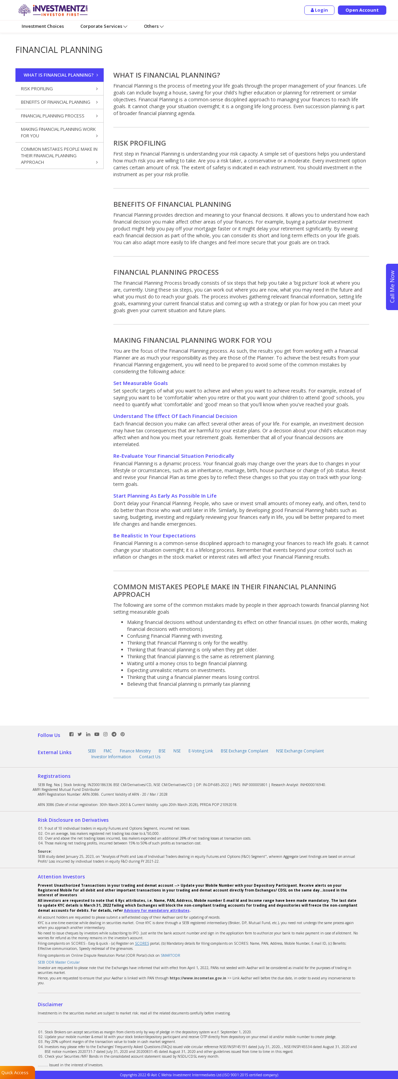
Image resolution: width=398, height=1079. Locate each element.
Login (319, 10)
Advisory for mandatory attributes (157, 910)
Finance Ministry (135, 751)
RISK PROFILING (59, 89)
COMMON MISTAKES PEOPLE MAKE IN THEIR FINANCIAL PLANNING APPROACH (59, 155)
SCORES (142, 943)
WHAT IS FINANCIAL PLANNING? (61, 75)
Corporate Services (103, 26)
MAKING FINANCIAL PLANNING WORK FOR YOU (59, 132)
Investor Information (111, 757)
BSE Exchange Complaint (244, 751)
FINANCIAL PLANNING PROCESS (59, 116)
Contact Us (149, 757)
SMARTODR (170, 955)
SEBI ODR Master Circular (59, 962)
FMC (108, 751)
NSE (177, 751)
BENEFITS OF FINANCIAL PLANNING (59, 102)
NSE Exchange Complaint (300, 751)
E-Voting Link (201, 751)
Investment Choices (43, 26)
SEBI (92, 751)
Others (154, 26)
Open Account (362, 10)
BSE (162, 751)
